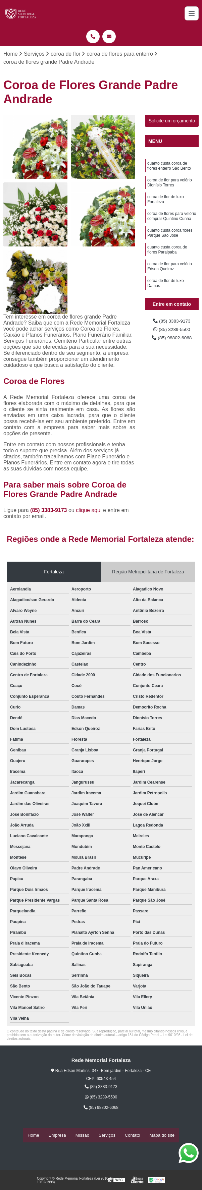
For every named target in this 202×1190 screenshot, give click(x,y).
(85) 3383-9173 (49, 511)
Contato (132, 1135)
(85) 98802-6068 (172, 341)
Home (33, 1135)
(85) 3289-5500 (171, 332)
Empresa (57, 1135)
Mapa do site (161, 1135)
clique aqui (89, 511)
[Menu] (192, 13)
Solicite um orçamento (172, 121)
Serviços (107, 1135)
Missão (82, 1135)
